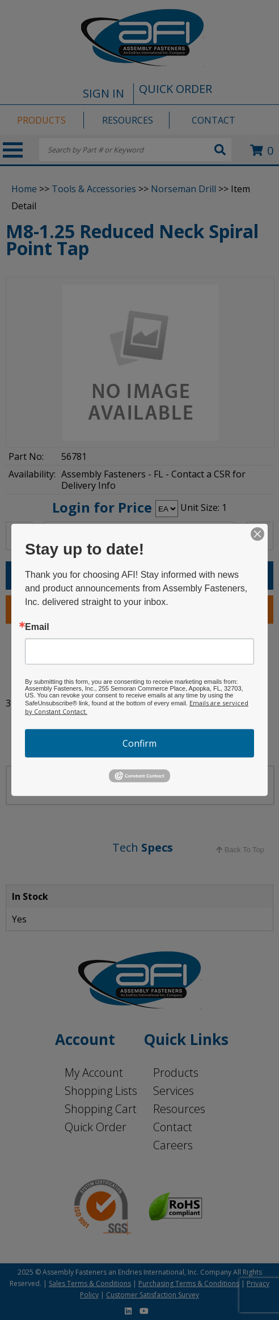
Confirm (139, 743)
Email (37, 627)
